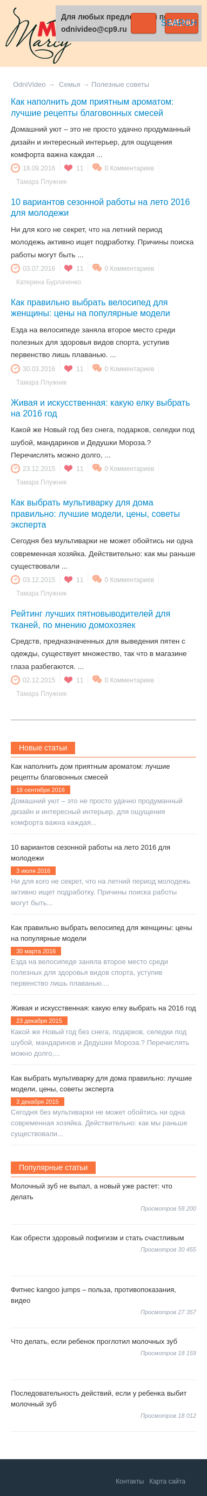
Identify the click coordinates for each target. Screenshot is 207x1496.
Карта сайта (167, 1481)
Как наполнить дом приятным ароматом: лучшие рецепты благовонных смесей (90, 771)
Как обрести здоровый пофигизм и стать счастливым (97, 1238)
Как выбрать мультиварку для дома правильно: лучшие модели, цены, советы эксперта (95, 513)
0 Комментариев (129, 168)
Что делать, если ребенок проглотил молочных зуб (94, 1341)
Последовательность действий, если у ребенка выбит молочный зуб (99, 1398)
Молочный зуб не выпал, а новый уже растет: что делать (91, 1191)
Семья (69, 84)
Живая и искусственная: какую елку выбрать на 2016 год (103, 1008)
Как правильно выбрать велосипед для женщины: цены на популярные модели (101, 933)
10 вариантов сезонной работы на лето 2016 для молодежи (90, 852)
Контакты (130, 1481)
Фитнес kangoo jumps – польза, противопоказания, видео (93, 1295)
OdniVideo (29, 84)
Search (143, 23)
